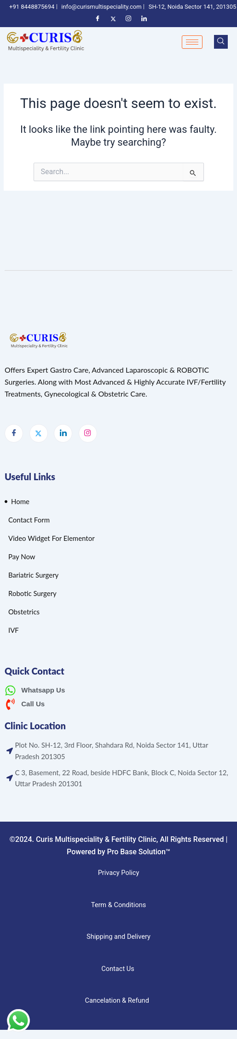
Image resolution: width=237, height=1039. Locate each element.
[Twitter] (38, 433)
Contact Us (117, 969)
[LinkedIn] (63, 433)
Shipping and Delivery (118, 936)
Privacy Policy (118, 873)
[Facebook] (14, 433)
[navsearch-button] (221, 42)
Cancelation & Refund (117, 1000)
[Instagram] (88, 433)
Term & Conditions (118, 905)
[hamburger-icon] (192, 42)
